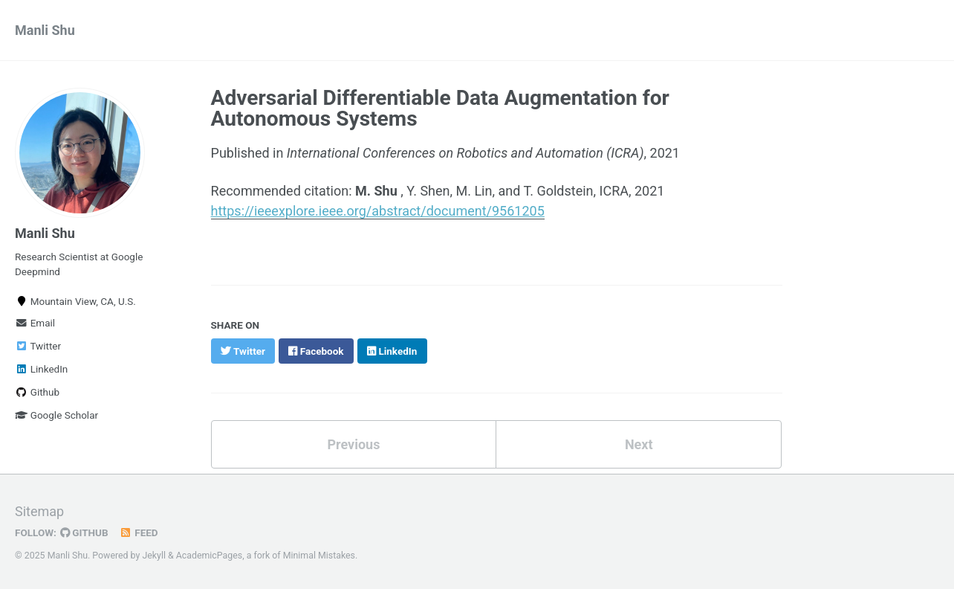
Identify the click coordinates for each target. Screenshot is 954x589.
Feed (139, 532)
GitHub (84, 532)
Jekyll (154, 555)
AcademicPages (209, 555)
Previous (353, 444)
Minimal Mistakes (319, 555)
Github (37, 392)
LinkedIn (41, 369)
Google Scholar (56, 415)
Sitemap (39, 511)
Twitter (38, 346)
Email (35, 323)
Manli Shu (45, 30)
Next (639, 444)
